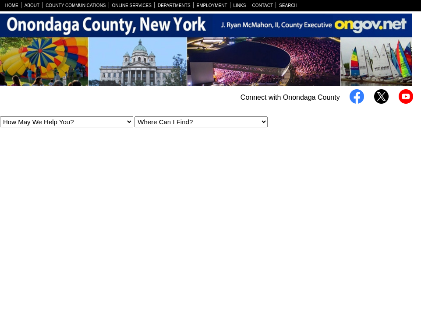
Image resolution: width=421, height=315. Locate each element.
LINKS (239, 5)
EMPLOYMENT (212, 5)
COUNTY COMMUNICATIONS (76, 5)
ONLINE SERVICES (132, 5)
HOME (11, 5)
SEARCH (288, 5)
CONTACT (262, 5)
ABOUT (32, 5)
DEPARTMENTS (174, 5)
